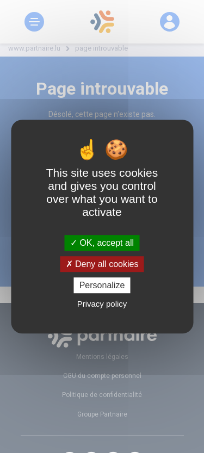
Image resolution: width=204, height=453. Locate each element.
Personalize (102, 285)
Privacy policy (102, 303)
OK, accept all (102, 242)
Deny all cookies (102, 264)
